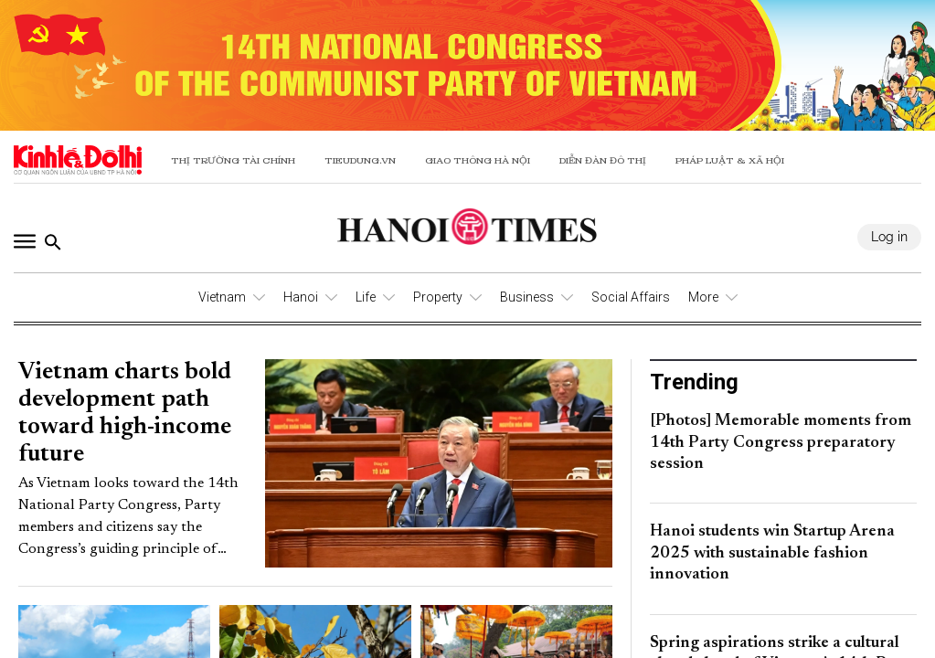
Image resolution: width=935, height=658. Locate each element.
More (703, 297)
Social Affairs (630, 297)
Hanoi (300, 297)
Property (437, 297)
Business (527, 297)
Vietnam (222, 297)
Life (366, 297)
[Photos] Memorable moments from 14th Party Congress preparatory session (780, 442)
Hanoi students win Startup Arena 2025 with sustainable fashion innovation (772, 553)
